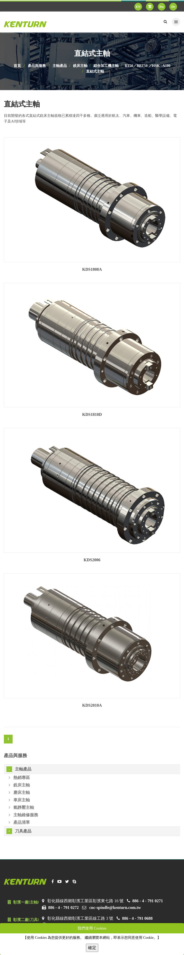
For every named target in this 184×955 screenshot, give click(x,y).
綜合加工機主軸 (106, 66)
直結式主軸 (95, 71)
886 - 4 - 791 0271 (147, 901)
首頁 (17, 66)
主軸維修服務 (23, 815)
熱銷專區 (19, 777)
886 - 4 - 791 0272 (63, 907)
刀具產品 (18, 831)
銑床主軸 (80, 66)
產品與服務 (37, 66)
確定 (92, 947)
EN (138, 6)
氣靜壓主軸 (21, 807)
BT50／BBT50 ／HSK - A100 (148, 66)
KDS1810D (92, 414)
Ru (161, 6)
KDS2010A (92, 705)
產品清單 (19, 822)
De (173, 6)
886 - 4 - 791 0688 (137, 918)
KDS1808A (92, 269)
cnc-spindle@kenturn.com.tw (115, 907)
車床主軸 (19, 800)
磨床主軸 (19, 792)
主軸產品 (59, 66)
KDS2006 (92, 560)
